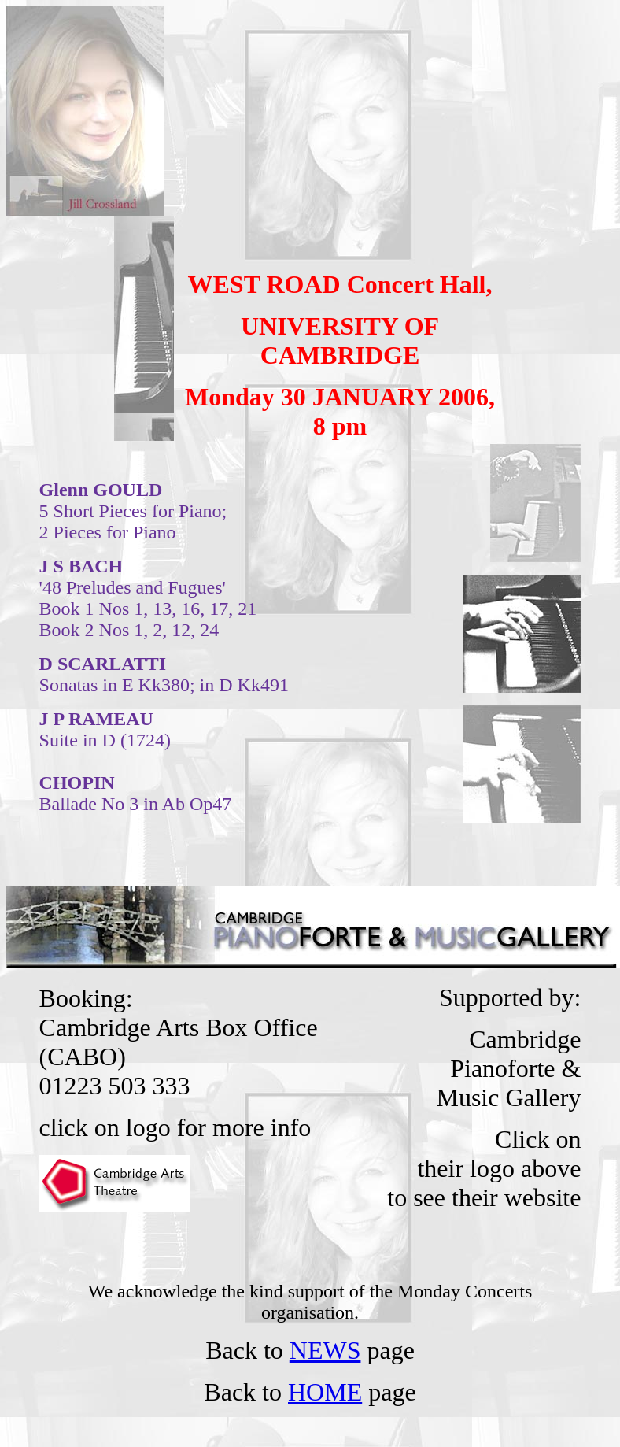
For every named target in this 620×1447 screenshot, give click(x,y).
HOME (325, 1392)
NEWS (325, 1350)
